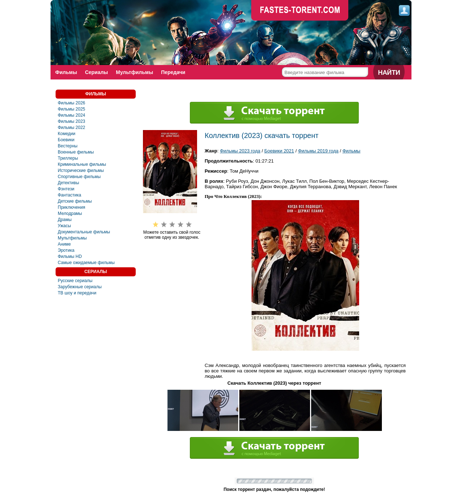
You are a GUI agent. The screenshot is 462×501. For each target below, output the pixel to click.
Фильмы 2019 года (318, 151)
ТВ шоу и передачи (77, 292)
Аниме (64, 244)
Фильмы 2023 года (240, 151)
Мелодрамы (70, 213)
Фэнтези (66, 188)
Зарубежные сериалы (80, 286)
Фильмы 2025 (71, 109)
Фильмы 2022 (71, 127)
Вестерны (68, 145)
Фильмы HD (70, 256)
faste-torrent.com (300, 11)
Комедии (66, 133)
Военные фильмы (76, 152)
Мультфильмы (134, 72)
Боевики (66, 139)
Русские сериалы (75, 280)
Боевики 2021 (279, 151)
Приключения (71, 207)
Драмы (64, 219)
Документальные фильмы (84, 231)
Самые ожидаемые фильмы (86, 262)
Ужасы (64, 225)
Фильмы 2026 (71, 102)
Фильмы (66, 72)
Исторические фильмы (81, 170)
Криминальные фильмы (82, 164)
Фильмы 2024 (71, 115)
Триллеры (68, 158)
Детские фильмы (75, 201)
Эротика (66, 250)
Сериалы (96, 72)
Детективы (68, 182)
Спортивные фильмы (79, 176)
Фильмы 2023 (71, 121)
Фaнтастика (69, 195)
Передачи (173, 72)
